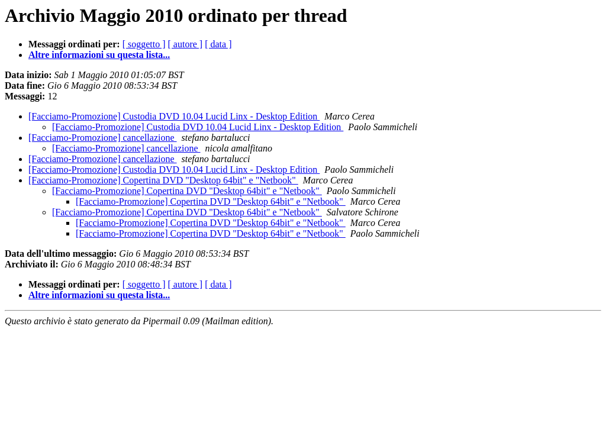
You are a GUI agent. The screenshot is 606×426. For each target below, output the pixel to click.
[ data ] (218, 44)
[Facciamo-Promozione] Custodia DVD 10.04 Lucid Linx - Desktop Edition (174, 116)
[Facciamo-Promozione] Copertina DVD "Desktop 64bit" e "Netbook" (163, 180)
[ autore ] (185, 44)
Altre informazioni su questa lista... (99, 55)
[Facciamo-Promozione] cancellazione (102, 138)
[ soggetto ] (144, 44)
